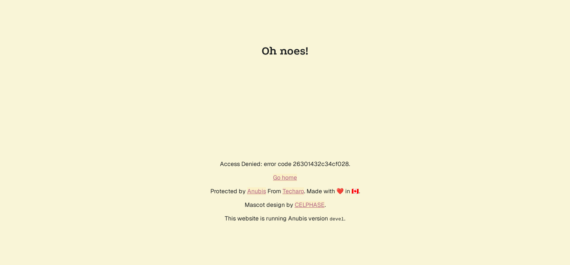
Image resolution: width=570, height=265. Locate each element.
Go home (285, 177)
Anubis (256, 191)
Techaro (293, 191)
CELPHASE (310, 205)
